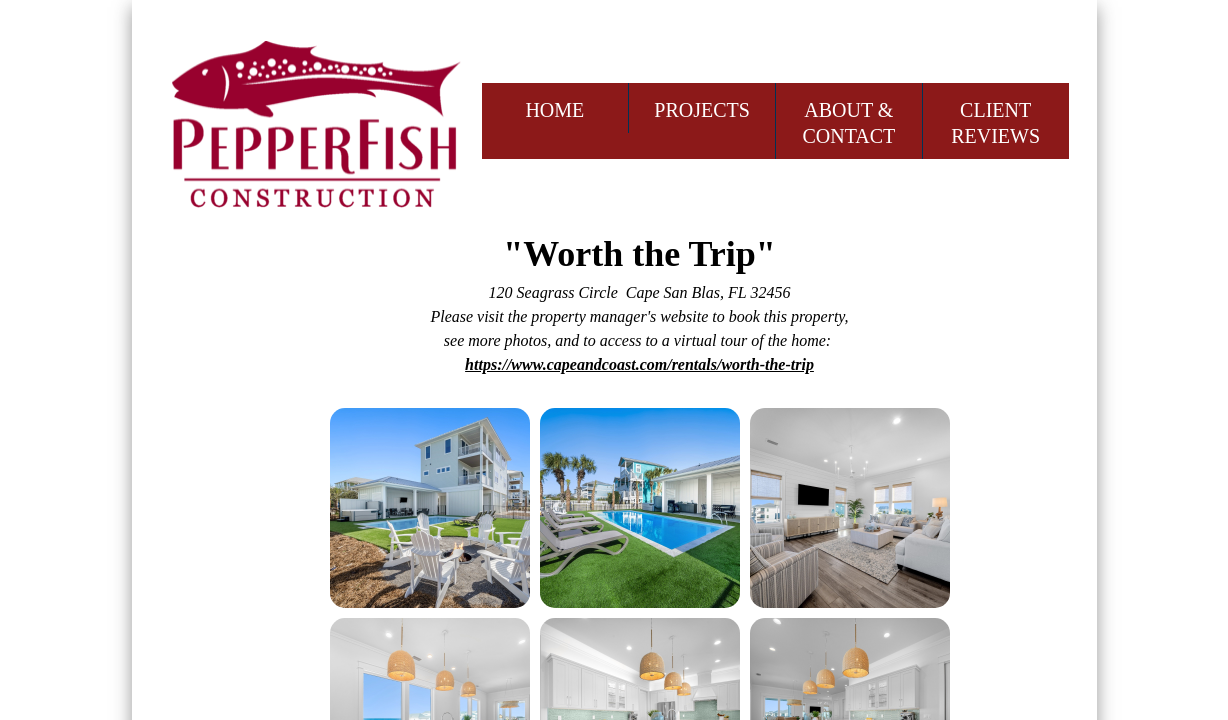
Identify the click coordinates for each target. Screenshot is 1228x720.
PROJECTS (702, 110)
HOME (554, 110)
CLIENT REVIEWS (995, 123)
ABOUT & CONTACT (848, 123)
